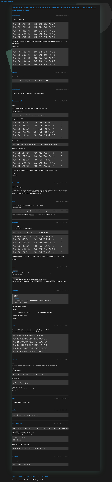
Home (13, 476)
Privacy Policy (45, 476)
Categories (19, 476)
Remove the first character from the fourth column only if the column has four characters (54, 7)
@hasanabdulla (16, 277)
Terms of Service (35, 476)
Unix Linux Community (7, 1)
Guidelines (26, 476)
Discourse (21, 480)
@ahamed (15, 271)
